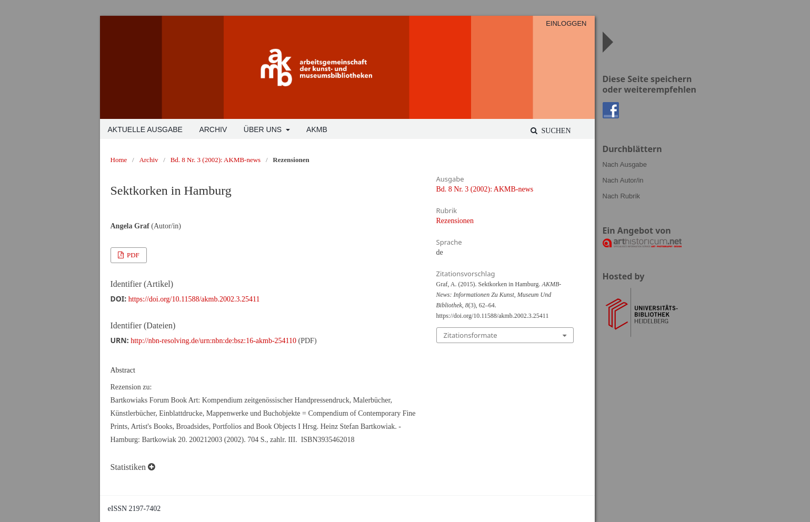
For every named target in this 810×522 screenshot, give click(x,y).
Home (119, 160)
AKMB (316, 129)
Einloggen (566, 23)
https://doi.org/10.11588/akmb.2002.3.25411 (194, 299)
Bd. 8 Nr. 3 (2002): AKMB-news (216, 160)
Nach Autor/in (623, 180)
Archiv (213, 129)
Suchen (555, 131)
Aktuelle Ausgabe (145, 129)
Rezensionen (455, 221)
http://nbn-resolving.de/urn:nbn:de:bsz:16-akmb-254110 (213, 341)
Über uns (264, 129)
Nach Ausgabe (625, 164)
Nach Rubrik (622, 196)
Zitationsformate (470, 335)
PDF (132, 255)
